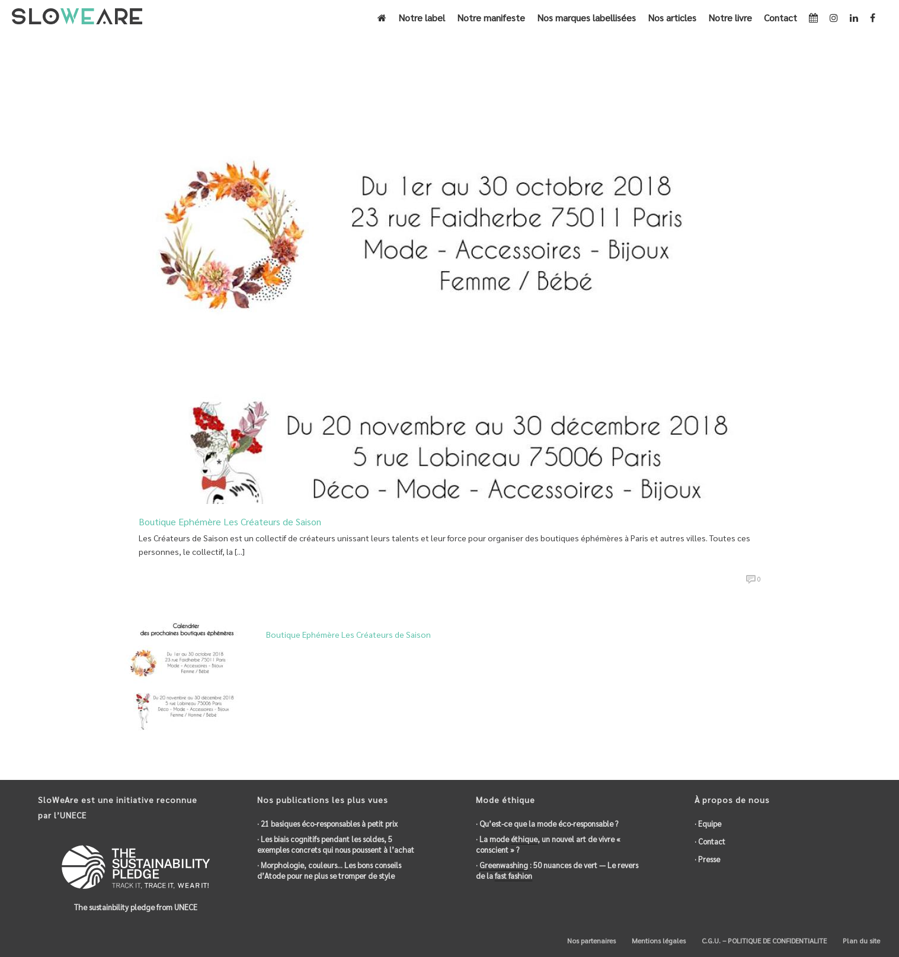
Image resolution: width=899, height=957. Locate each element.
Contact (780, 17)
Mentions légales (658, 940)
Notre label (421, 17)
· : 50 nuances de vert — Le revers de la (557, 870)
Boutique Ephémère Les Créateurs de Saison (230, 521)
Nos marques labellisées (586, 17)
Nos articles (672, 17)
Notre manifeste (491, 17)
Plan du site (860, 940)
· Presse (707, 859)
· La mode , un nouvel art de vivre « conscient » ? (548, 844)
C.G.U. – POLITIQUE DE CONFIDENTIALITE (763, 940)
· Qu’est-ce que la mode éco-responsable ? (547, 823)
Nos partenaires (590, 940)
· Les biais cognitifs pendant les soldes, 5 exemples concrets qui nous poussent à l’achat (335, 844)
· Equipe (708, 823)
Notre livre (730, 17)
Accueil (694, 72)
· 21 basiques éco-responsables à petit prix (327, 823)
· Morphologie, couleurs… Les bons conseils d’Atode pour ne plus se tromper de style (329, 870)
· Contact (710, 841)
